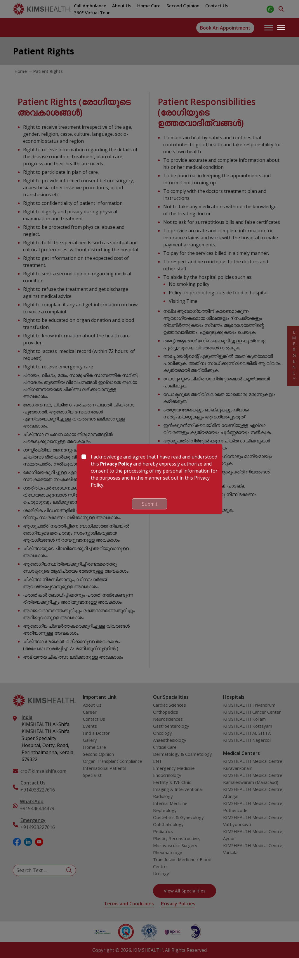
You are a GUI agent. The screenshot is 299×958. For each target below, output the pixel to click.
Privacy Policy (116, 464)
